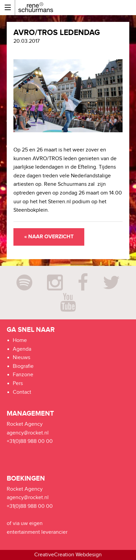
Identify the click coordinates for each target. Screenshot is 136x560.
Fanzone (23, 375)
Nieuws (21, 357)
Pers (18, 383)
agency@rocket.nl (28, 433)
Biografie (23, 366)
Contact (22, 392)
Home (20, 340)
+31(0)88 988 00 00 (30, 441)
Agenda (22, 349)
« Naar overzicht (49, 237)
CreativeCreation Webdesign (68, 555)
